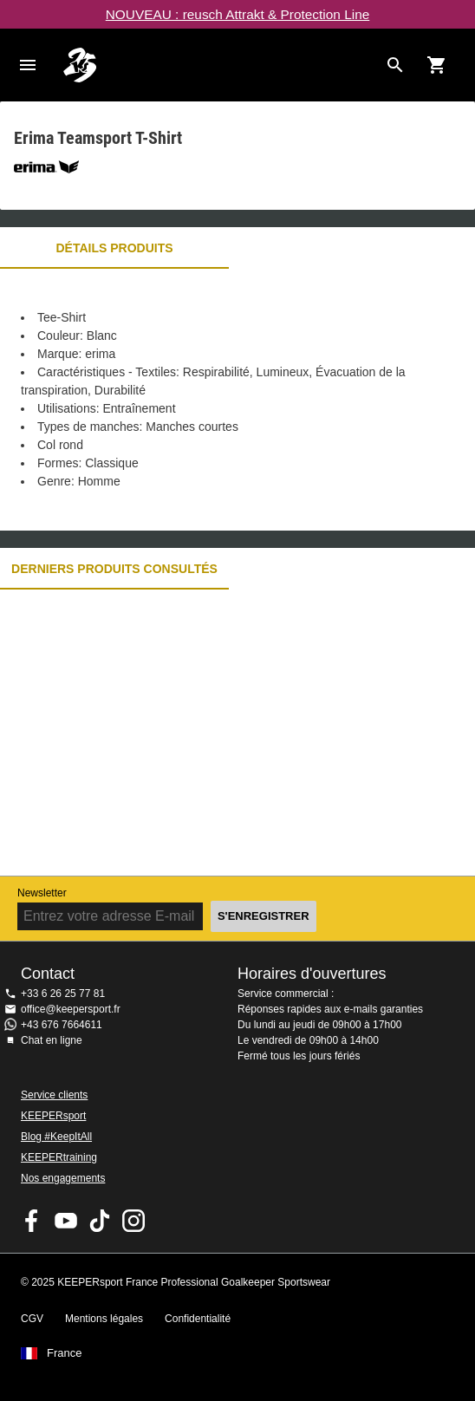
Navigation (28, 65)
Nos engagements (63, 1178)
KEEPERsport (53, 1116)
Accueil (220, 65)
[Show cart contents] (437, 65)
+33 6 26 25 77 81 (63, 993)
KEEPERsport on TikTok (99, 1220)
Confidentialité (198, 1319)
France (64, 1353)
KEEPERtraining (59, 1157)
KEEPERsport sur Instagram (133, 1220)
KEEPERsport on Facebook (32, 1220)
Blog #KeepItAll (56, 1137)
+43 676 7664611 (61, 1025)
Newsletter (42, 893)
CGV (32, 1319)
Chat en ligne (51, 1040)
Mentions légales (104, 1319)
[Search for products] (395, 65)
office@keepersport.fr (70, 1009)
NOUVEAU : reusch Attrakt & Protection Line (238, 14)
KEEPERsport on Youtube (66, 1220)
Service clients (54, 1095)
